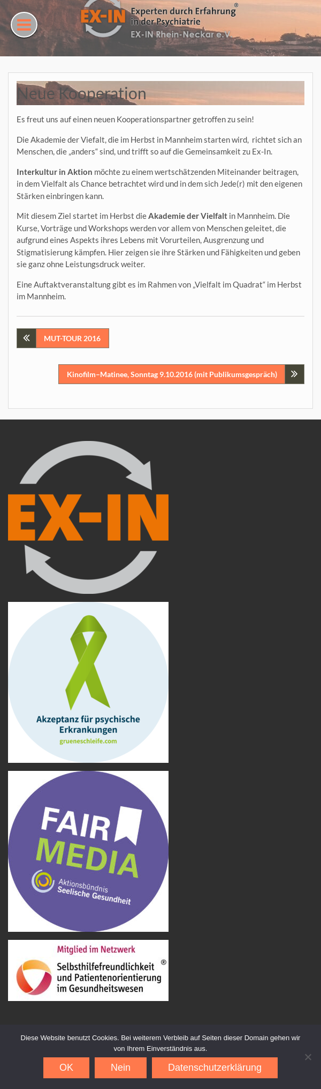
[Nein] (307, 1056)
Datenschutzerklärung (215, 1067)
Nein (121, 1067)
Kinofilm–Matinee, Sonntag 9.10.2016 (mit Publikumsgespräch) (172, 374)
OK (66, 1067)
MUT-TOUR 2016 (72, 338)
